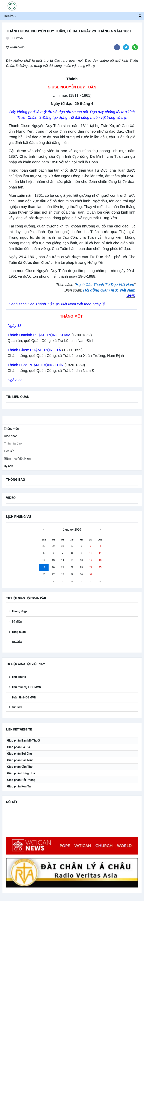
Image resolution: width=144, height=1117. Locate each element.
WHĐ (130, 296)
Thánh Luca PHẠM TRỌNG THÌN (35, 365)
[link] (10, 428)
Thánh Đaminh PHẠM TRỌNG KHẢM (39, 335)
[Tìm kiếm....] (70, 16)
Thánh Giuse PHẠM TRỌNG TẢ (34, 350)
